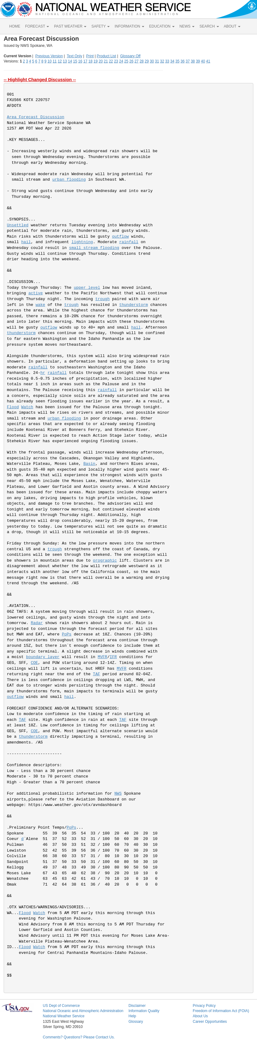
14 (70, 61)
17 (85, 61)
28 (142, 61)
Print (90, 56)
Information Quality (143, 1011)
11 (55, 61)
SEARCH (209, 26)
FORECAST (37, 26)
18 (91, 61)
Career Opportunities (210, 1021)
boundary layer (42, 657)
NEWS (187, 26)
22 (111, 61)
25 (126, 61)
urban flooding (69, 179)
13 (65, 61)
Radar (37, 623)
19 (95, 61)
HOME (14, 26)
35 (178, 61)
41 (208, 61)
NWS (118, 793)
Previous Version (49, 56)
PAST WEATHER (70, 26)
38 (193, 61)
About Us (200, 1016)
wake (40, 305)
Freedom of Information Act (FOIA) (221, 1011)
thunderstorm (133, 305)
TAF (96, 674)
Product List (106, 56)
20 (101, 61)
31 (157, 61)
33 (167, 61)
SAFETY (100, 26)
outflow (120, 236)
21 (106, 61)
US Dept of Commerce (61, 1005)
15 (75, 61)
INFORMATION (129, 26)
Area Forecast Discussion (35, 117)
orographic (105, 560)
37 (188, 61)
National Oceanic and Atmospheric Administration (83, 1011)
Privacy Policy (204, 1005)
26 (131, 61)
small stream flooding (94, 248)
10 (49, 61)
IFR (113, 657)
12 (60, 61)
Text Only (74, 56)
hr (42, 373)
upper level (87, 287)
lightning (82, 242)
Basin (89, 463)
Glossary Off (130, 56)
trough (102, 299)
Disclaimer (137, 1005)
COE (34, 663)
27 (136, 61)
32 (162, 61)
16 (80, 61)
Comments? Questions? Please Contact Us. (79, 1037)
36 (182, 61)
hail (26, 242)
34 (172, 61)
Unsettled (17, 225)
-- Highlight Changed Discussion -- (40, 79)
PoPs (66, 634)
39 (198, 61)
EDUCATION (162, 26)
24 (121, 61)
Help (132, 1016)
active (35, 293)
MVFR (102, 657)
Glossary (135, 1021)
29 (147, 61)
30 (152, 61)
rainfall (128, 242)
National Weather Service (64, 1016)
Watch (27, 407)
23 (116, 61)
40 (203, 61)
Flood (13, 407)
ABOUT (232, 26)
